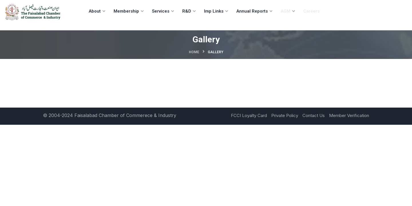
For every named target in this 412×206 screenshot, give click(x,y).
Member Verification (349, 115)
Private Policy (284, 115)
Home (194, 52)
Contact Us (313, 115)
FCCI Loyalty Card (249, 115)
